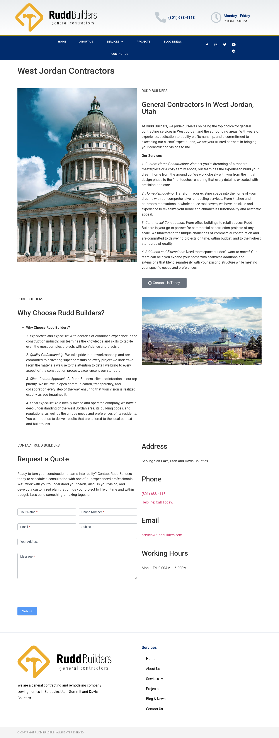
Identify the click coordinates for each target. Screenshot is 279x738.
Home (62, 41)
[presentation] (50, 591)
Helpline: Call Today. (157, 502)
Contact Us (119, 53)
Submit (27, 611)
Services (115, 41)
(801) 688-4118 (153, 494)
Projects (143, 41)
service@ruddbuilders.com (162, 535)
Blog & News (173, 41)
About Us (86, 41)
